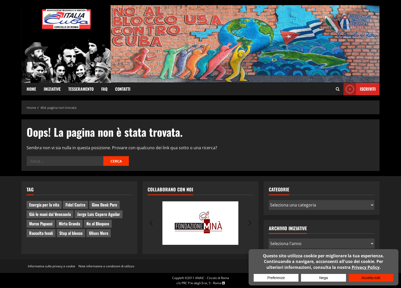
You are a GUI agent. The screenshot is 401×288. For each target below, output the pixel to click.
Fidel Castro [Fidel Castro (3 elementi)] (75, 205)
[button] (151, 223)
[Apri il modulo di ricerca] (338, 89)
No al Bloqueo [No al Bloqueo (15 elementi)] (97, 224)
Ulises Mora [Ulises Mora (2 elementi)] (98, 233)
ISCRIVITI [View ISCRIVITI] (359, 89)
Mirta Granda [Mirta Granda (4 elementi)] (69, 224)
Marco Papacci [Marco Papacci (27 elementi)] (40, 224)
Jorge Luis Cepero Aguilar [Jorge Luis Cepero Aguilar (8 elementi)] (98, 214)
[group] (200, 223)
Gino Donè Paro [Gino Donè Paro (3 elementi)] (104, 205)
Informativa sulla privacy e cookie (51, 266)
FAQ (104, 89)
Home (31, 89)
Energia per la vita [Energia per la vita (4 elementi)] (44, 205)
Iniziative (52, 89)
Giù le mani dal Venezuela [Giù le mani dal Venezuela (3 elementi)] (50, 214)
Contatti (122, 89)
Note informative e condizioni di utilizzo (106, 266)
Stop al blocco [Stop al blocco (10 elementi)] (71, 233)
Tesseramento (81, 89)
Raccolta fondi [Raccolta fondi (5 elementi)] (41, 233)
